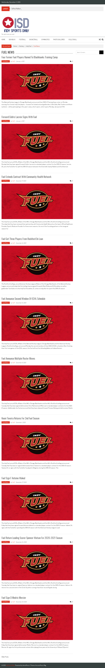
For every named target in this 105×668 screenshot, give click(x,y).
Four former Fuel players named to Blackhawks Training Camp (30, 57)
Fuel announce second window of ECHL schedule (23, 299)
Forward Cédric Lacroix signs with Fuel (19, 117)
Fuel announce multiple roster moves (18, 358)
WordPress (26, 665)
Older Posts (5, 657)
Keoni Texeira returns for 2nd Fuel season (20, 418)
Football (22, 39)
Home (3, 39)
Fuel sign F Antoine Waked (13, 478)
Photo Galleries (59, 39)
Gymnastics (45, 39)
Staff (13, 61)
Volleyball (72, 39)
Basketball (33, 39)
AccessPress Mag (40, 665)
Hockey (21, 46)
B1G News (12, 39)
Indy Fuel (28, 46)
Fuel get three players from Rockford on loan (22, 239)
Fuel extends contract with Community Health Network (26, 177)
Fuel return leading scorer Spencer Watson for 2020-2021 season (32, 538)
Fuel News (6, 61)
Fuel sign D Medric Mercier (14, 598)
